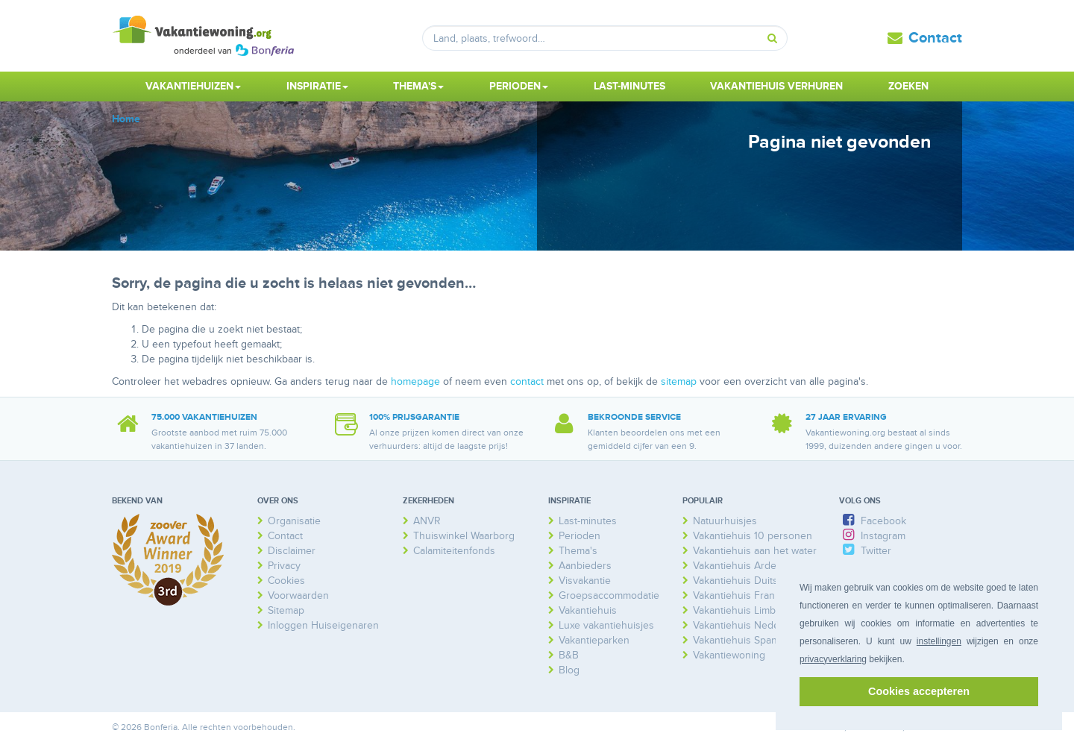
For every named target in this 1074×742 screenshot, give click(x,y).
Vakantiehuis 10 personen (752, 535)
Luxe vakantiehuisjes (606, 625)
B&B (569, 655)
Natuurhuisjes (725, 521)
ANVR (427, 521)
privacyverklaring (833, 659)
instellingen (939, 641)
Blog (569, 670)
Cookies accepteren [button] (919, 691)
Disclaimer (291, 550)
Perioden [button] (518, 86)
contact (527, 381)
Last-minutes (629, 86)
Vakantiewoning (729, 655)
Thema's (578, 550)
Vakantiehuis (588, 610)
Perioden (579, 535)
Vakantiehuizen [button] (193, 86)
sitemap (679, 381)
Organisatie (294, 521)
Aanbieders (585, 565)
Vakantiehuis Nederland (748, 625)
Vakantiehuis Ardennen (746, 565)
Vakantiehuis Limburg (742, 610)
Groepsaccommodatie (609, 595)
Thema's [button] (418, 86)
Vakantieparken (594, 640)
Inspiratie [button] (317, 86)
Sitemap (286, 610)
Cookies (286, 580)
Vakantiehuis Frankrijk (743, 595)
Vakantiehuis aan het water (755, 550)
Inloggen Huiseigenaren (323, 625)
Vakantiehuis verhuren (776, 86)
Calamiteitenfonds (454, 550)
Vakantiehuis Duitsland (745, 580)
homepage (415, 381)
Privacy (284, 565)
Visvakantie (585, 580)
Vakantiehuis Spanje (739, 640)
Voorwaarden (298, 595)
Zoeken (908, 86)
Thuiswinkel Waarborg (464, 535)
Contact (935, 38)
